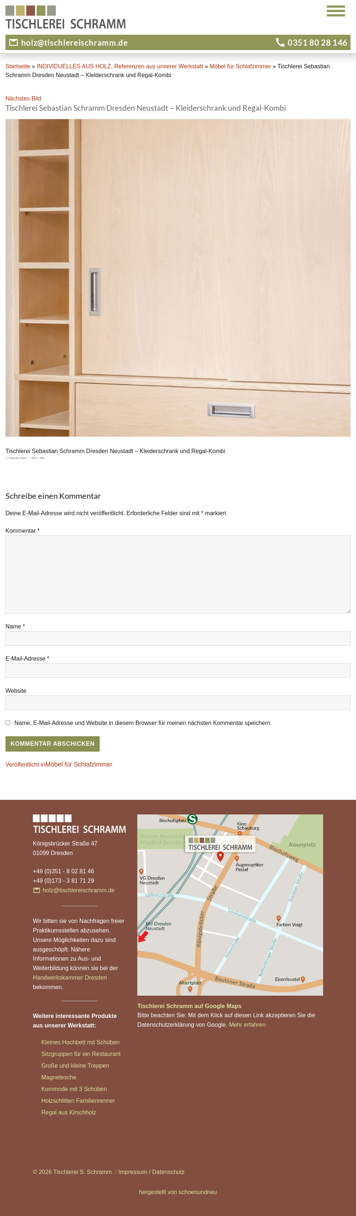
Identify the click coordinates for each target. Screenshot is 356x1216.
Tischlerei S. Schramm (82, 1172)
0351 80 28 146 (318, 43)
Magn (48, 1077)
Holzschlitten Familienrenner (78, 1101)
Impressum (132, 1172)
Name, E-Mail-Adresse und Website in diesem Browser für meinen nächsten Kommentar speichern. (143, 723)
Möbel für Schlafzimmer (240, 66)
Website (16, 691)
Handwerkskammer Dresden (70, 977)
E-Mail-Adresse (27, 659)
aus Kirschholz (77, 1112)
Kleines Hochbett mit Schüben (80, 1042)
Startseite (17, 66)
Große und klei (60, 1066)
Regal (49, 1112)
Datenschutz (168, 1172)
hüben (99, 1089)
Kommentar (22, 531)
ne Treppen (94, 1066)
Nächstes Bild (23, 98)
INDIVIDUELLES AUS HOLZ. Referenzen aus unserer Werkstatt (120, 66)
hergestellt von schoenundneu (178, 1192)
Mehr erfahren (247, 1025)
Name (15, 626)
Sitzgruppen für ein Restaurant (80, 1054)
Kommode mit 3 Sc (66, 1089)
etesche (66, 1077)
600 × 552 (38, 458)
